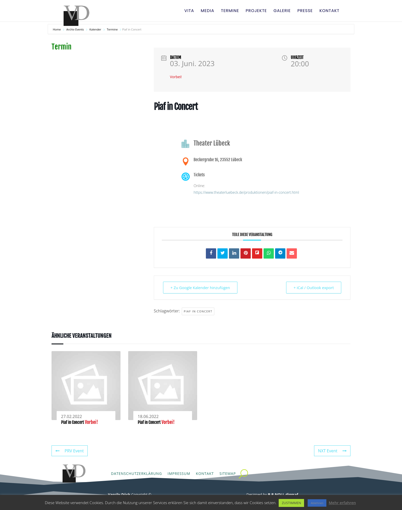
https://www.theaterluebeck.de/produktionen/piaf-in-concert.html (246, 192)
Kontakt (329, 11)
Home (57, 29)
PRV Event (69, 451)
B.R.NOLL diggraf (283, 494)
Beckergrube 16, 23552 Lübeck (218, 159)
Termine (230, 11)
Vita (189, 11)
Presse (305, 11)
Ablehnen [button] (317, 503)
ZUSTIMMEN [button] (291, 503)
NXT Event (332, 451)
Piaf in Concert (198, 311)
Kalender (95, 29)
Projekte (256, 11)
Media (207, 11)
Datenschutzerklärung (136, 473)
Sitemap (227, 473)
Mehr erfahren (342, 502)
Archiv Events (75, 29)
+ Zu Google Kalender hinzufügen (200, 287)
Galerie (282, 11)
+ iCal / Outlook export (314, 287)
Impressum (179, 473)
